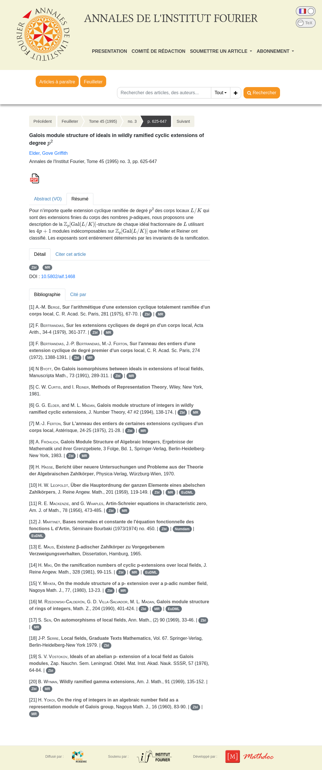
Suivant (183, 121)
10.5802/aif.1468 (58, 276)
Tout (219, 92)
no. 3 (132, 121)
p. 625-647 (157, 121)
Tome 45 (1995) (103, 121)
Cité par (78, 294)
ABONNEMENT (274, 51)
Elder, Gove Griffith (48, 153)
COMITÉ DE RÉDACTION (158, 51)
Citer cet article (70, 254)
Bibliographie (47, 294)
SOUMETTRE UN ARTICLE (219, 51)
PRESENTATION (109, 51)
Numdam (182, 529)
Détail (40, 254)
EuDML (187, 492)
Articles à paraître (57, 81)
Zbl (34, 268)
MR (47, 268)
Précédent (42, 121)
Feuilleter (93, 81)
